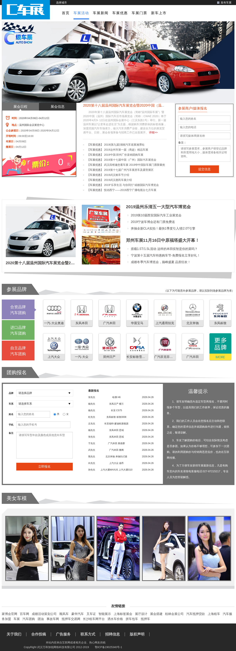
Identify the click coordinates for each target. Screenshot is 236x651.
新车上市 (159, 13)
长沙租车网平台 (94, 619)
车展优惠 (120, 13)
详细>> (153, 132)
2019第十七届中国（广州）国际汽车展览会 (130, 159)
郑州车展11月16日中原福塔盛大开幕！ (163, 240)
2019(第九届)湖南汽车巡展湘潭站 (124, 144)
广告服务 (63, 634)
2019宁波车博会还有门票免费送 (153, 222)
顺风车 (64, 614)
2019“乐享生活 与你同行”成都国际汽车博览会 (131, 184)
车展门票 (139, 13)
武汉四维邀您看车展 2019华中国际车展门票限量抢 (134, 164)
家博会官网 (9, 614)
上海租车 (214, 614)
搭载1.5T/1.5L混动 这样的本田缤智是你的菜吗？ (164, 248)
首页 (66, 13)
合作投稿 (38, 634)
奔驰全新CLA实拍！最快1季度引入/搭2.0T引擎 (163, 228)
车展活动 (81, 13)
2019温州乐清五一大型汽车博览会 (158, 206)
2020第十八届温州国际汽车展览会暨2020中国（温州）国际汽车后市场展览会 (143, 105)
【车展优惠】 (95, 144)
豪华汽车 (77, 614)
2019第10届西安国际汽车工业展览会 (156, 215)
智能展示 (105, 614)
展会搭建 (156, 614)
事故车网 (53, 619)
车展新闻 (100, 13)
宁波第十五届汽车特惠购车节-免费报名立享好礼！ (165, 255)
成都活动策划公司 (44, 614)
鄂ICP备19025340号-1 (108, 647)
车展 (17, 619)
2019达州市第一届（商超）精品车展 (126, 149)
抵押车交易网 (71, 619)
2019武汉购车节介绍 (116, 174)
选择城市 (61, 2)
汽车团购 (28, 619)
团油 (41, 619)
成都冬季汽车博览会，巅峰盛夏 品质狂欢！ (161, 262)
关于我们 (14, 634)
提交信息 (204, 169)
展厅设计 (141, 614)
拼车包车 (132, 619)
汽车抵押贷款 (195, 614)
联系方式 (87, 634)
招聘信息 (112, 634)
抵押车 (145, 619)
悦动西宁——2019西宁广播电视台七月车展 (130, 190)
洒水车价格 (115, 619)
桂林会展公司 (174, 614)
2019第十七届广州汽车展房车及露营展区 (128, 169)
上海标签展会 (123, 614)
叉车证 (91, 614)
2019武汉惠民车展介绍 (118, 179)
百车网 (24, 614)
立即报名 (44, 466)
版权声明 (137, 634)
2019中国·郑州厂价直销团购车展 (123, 154)
